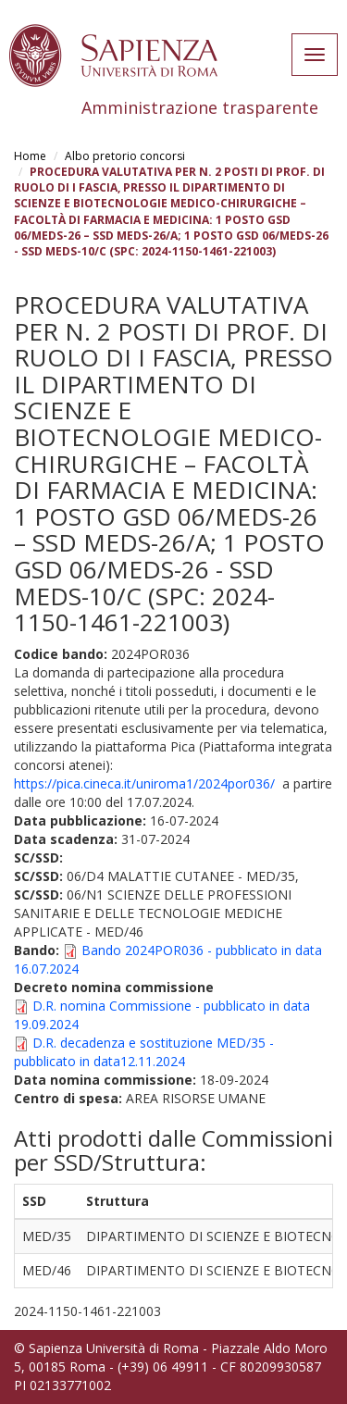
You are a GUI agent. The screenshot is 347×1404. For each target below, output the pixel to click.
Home (30, 156)
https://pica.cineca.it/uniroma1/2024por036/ (144, 783)
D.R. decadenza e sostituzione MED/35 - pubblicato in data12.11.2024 (144, 1052)
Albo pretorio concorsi (125, 156)
